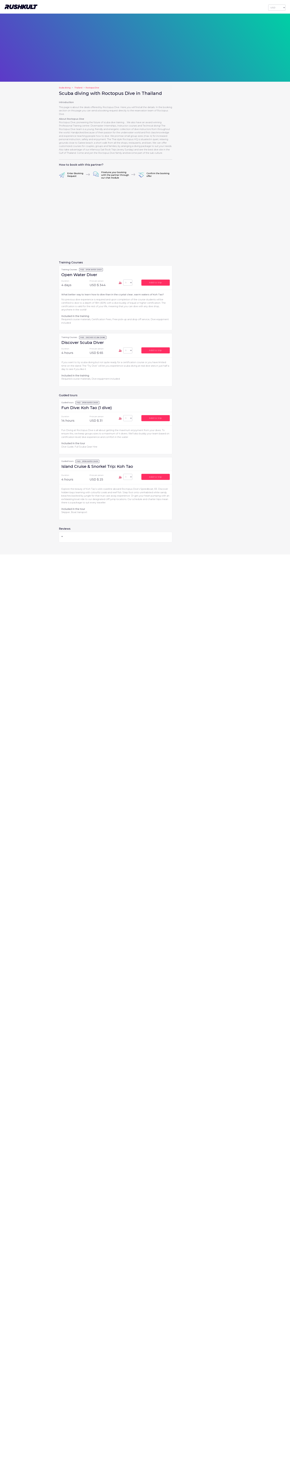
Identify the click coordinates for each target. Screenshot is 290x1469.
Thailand (78, 88)
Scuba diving (65, 88)
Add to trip (155, 282)
